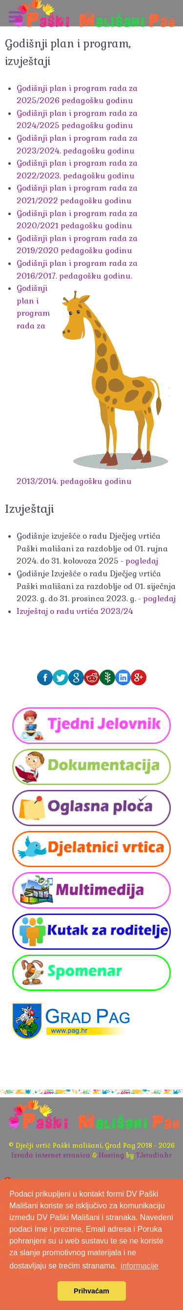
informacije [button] (139, 1266)
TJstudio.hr (154, 1155)
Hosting (111, 1155)
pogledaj (141, 561)
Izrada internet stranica (50, 1155)
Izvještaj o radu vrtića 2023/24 (75, 611)
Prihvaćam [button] (91, 1291)
